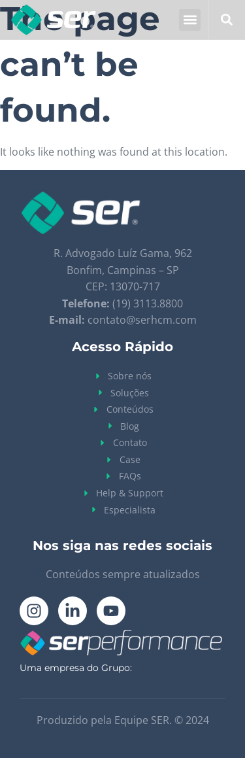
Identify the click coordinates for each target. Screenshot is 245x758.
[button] (190, 20)
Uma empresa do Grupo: (76, 668)
